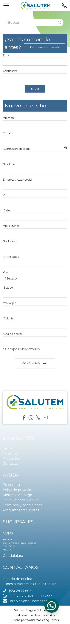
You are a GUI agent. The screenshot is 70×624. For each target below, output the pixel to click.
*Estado (8, 287)
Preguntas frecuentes (21, 510)
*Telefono (9, 164)
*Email (7, 133)
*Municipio (9, 303)
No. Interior (10, 241)
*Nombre (9, 118)
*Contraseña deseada (17, 148)
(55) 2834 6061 (21, 591)
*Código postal (12, 334)
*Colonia (8, 318)
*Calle (6, 210)
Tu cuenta (11, 485)
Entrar (35, 88)
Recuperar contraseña (45, 47)
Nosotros (10, 453)
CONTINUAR (35, 363)
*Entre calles (11, 256)
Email (6, 55)
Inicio (7, 448)
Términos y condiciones (23, 505)
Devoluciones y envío (20, 500)
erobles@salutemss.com (27, 601)
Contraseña (10, 71)
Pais (5, 272)
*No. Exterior (11, 226)
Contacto (10, 463)
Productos (11, 458)
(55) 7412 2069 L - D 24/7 (27, 596)
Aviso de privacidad (19, 490)
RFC (5, 195)
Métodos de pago (17, 495)
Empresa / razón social (17, 179)
